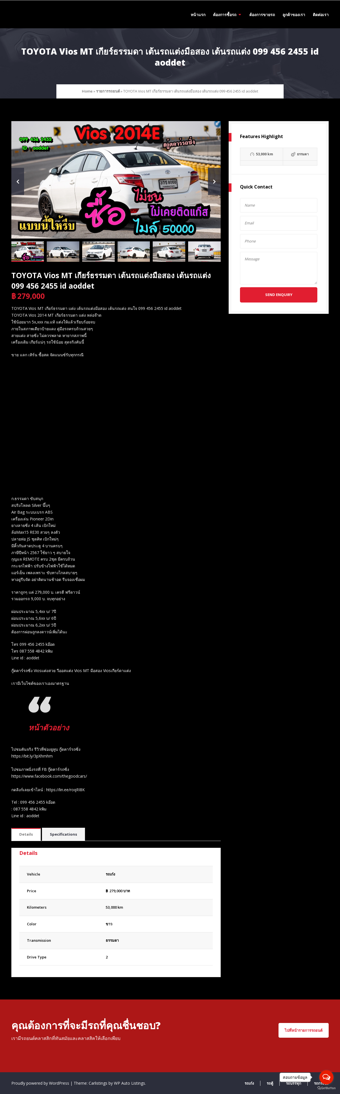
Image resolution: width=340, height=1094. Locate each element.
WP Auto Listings (129, 1083)
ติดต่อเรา (321, 14)
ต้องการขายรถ (262, 14)
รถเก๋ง (249, 1083)
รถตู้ (270, 1083)
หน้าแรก (198, 14)
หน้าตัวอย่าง (49, 727)
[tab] (26, 834)
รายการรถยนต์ (108, 91)
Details (26, 834)
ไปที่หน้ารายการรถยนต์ (303, 1030)
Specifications (63, 834)
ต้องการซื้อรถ (224, 14)
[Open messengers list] (326, 1077)
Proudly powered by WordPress (40, 1083)
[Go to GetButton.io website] (326, 1088)
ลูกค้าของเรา (293, 14)
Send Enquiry (278, 294)
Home (87, 91)
